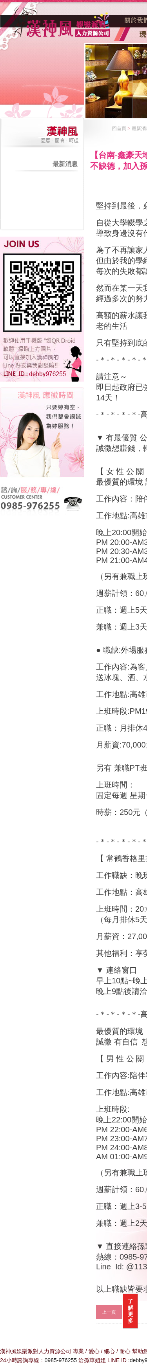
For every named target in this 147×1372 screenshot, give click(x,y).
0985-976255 (61, 1360)
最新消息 (65, 164)
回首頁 (119, 128)
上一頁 (109, 1312)
